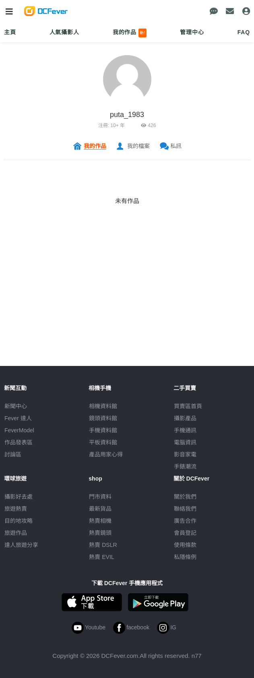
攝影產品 (185, 418)
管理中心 (192, 32)
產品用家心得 (106, 454)
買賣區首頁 (188, 406)
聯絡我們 (185, 508)
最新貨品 (100, 508)
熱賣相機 (100, 521)
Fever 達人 (18, 418)
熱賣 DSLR (103, 545)
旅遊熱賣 (15, 508)
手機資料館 (103, 430)
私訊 (176, 146)
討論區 (12, 454)
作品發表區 (18, 442)
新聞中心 (15, 406)
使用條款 (185, 545)
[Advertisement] (127, 309)
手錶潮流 (185, 466)
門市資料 (100, 496)
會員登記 (185, 533)
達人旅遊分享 (21, 545)
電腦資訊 (185, 442)
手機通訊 (185, 430)
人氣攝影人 (64, 32)
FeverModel (19, 430)
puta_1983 (127, 115)
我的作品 (130, 33)
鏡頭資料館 (103, 418)
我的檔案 (138, 146)
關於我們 (185, 496)
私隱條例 (185, 557)
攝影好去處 (18, 496)
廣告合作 (185, 521)
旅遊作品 (15, 533)
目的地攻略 (18, 521)
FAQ (243, 32)
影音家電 (185, 454)
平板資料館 (103, 442)
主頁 (10, 32)
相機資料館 (103, 406)
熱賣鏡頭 (100, 533)
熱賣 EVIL (101, 557)
